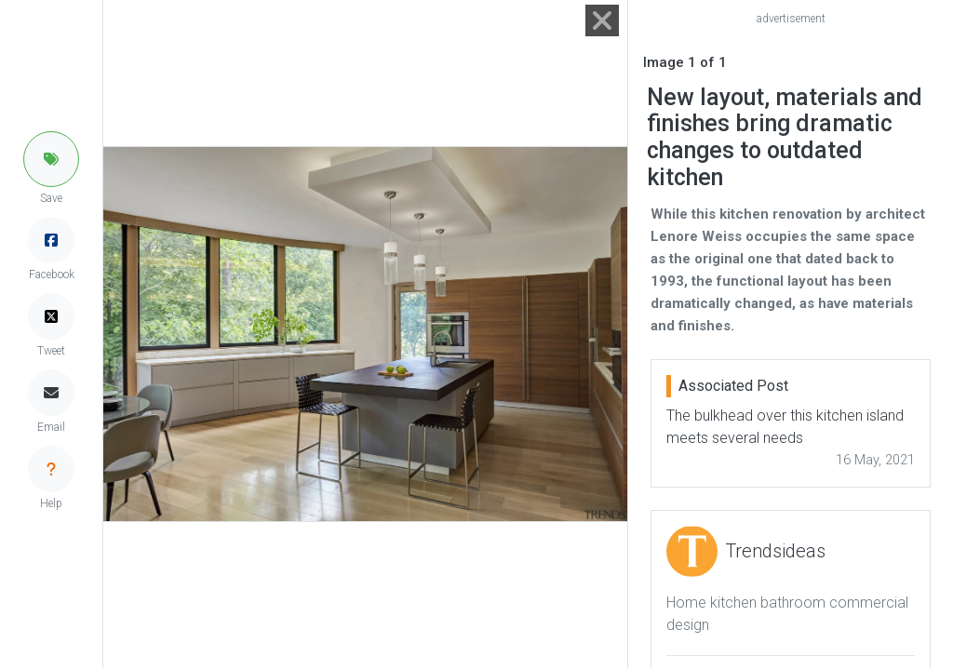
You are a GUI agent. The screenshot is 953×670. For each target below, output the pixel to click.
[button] (51, 159)
